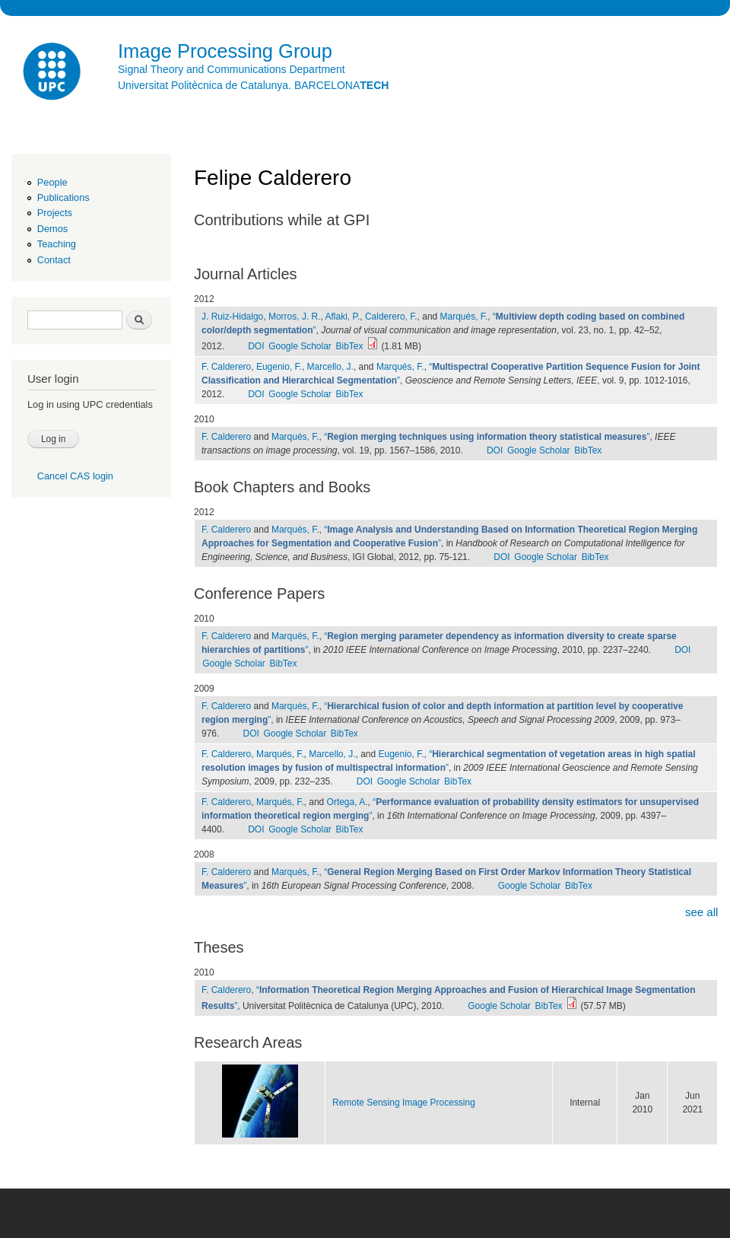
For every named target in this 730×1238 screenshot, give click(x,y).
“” (486, 436)
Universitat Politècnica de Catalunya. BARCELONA (253, 85)
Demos (52, 228)
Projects (54, 212)
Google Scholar (300, 346)
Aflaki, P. (342, 316)
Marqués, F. (464, 316)
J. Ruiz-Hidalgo (232, 316)
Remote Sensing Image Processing (403, 1102)
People (52, 182)
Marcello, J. (330, 366)
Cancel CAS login (75, 476)
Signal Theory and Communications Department (231, 69)
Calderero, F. (391, 316)
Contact (54, 260)
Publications (63, 197)
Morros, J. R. (294, 316)
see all (701, 911)
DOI (256, 346)
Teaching (56, 244)
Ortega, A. (347, 802)
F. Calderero (226, 366)
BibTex (349, 346)
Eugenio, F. (279, 366)
